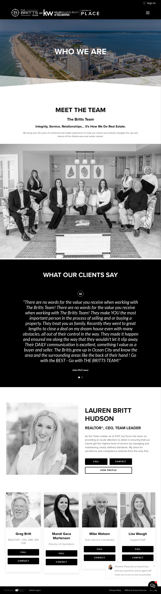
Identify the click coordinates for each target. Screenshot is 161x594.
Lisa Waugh (138, 534)
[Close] (154, 566)
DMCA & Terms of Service (135, 590)
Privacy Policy (115, 590)
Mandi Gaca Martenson (61, 536)
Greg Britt (23, 534)
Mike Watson (99, 534)
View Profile (108, 470)
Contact (120, 461)
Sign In (149, 3)
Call (96, 461)
